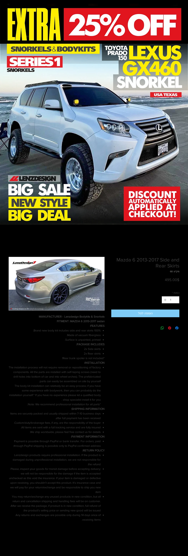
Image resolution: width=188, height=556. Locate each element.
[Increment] (164, 299)
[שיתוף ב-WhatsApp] (162, 328)
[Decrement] (176, 299)
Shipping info (152, 285)
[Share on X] (155, 328)
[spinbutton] (170, 299)
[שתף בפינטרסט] (169, 328)
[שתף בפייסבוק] (177, 328)
